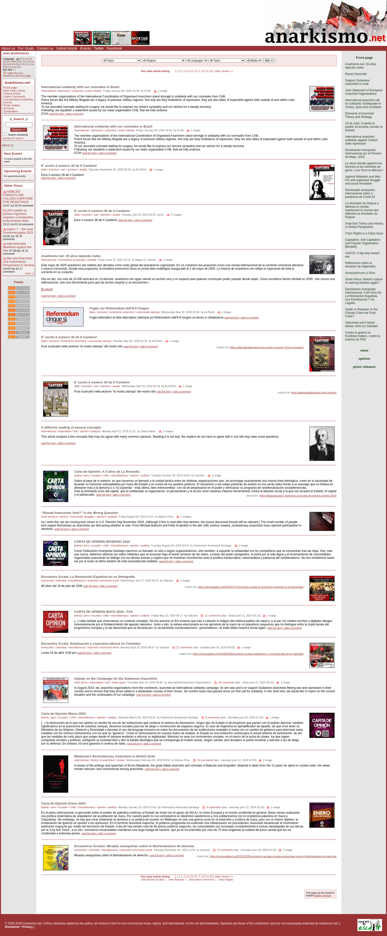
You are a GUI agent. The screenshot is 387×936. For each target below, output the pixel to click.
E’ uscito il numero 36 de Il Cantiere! (102, 211)
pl (5, 64)
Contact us (45, 48)
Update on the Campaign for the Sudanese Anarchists (115, 678)
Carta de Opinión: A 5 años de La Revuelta (106, 471)
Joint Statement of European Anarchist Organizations (364, 92)
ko (19, 67)
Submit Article (66, 48)
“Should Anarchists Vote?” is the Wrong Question (79, 513)
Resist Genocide (356, 74)
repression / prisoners (71, 90)
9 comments (213, 807)
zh (23, 64)
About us (8, 48)
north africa (80, 682)
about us (7, 145)
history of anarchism (103, 760)
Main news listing (14, 90)
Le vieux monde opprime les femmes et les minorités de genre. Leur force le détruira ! (364, 167)
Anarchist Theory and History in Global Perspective (364, 225)
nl (29, 61)
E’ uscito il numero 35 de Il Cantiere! (69, 337)
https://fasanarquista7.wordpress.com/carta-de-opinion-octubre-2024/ (298, 495)
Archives (8, 108)
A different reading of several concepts (71, 427)
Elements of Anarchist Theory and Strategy (359, 115)
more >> (29, 273)
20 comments (226, 682)
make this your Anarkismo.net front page (17, 74)
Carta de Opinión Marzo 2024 (63, 713)
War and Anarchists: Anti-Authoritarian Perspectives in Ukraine (18, 262)
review (120, 760)
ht (14, 64)
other (14, 61)
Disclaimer (12, 927)
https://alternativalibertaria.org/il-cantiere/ (314, 392)
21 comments (184, 647)
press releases (364, 367)
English (46, 289)
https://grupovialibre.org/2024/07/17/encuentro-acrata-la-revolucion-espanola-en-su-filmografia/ (250, 587)
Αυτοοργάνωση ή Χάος (360, 273)
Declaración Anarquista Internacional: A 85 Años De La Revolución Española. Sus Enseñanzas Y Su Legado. (363, 296)
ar (33, 61)
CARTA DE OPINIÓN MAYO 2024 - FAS (103, 612)
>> (14, 69)
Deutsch (327, 895)
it (30, 58)
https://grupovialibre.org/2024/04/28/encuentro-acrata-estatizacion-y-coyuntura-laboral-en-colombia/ (248, 654)
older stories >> (224, 71)
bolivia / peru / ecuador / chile (91, 475)
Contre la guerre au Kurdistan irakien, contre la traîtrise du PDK (362, 336)
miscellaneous (119, 475)
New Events (13, 153)
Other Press (13, 185)
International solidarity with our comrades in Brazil (80, 87)
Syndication (10, 111)
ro (10, 67)
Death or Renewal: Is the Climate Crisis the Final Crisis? (361, 313)
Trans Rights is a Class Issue (364, 233)
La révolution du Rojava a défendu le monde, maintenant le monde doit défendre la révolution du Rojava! (362, 210)
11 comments (213, 615)
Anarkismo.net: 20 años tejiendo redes (71, 256)
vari (63, 169)
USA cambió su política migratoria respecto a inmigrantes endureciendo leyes (18, 216)
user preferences (16, 53)
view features (176, 879)
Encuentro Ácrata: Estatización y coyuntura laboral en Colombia (90, 643)
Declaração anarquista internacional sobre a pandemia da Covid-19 (360, 193)
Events (85, 48)
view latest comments (201, 879)
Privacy (27, 927)
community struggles (82, 516)
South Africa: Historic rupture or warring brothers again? (364, 281)
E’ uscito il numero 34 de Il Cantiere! (102, 382)
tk (8, 61)
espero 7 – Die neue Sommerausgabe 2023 (18, 230)
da (5, 67)
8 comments (212, 717)
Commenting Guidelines (18, 99)
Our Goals (26, 48)
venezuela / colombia (53, 580)
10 (211, 71)
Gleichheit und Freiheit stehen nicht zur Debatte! (361, 324)
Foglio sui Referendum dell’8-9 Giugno (119, 308)
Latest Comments (14, 96)
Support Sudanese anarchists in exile (357, 82)
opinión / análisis (140, 475)
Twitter (99, 48)
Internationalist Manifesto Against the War (17, 247)
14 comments (205, 760)
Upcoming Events (18, 171)
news (364, 350)
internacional (48, 259)
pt (4, 61)
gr (20, 61)
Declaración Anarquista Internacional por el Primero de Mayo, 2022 (363, 153)
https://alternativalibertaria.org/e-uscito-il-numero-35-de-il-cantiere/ (266, 347)
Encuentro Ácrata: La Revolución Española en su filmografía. (88, 577)
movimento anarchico (122, 312)
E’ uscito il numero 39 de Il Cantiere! (69, 166)
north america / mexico (54, 516)
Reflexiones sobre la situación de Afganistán (360, 264)
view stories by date (152, 879)
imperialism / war (68, 431)
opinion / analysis (90, 431)
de (9, 64)
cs (28, 64)
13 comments (225, 849)
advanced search (13, 138)
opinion (364, 358)
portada (92, 259)
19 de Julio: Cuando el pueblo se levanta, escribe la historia (364, 127)
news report (119, 682)
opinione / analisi (77, 169)
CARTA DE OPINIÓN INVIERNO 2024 (102, 541)
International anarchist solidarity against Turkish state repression (361, 140)
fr (22, 58)
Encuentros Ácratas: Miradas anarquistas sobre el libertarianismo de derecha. (134, 846)
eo (15, 67)
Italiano (318, 895)
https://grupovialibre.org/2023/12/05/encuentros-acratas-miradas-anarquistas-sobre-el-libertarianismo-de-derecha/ (273, 856)
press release (94, 90)
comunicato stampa (148, 312)
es (26, 58)
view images (226, 879)
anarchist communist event (103, 580)
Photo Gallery (11, 105)
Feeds (18, 282)
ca (32, 64)
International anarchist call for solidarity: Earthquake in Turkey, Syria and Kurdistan (363, 103)
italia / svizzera (50, 169)
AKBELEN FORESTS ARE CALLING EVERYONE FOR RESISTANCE (18, 197)
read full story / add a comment (66, 113)
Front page (10, 87)
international (48, 90)
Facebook (114, 48)
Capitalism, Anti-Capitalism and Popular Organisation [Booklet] (362, 243)
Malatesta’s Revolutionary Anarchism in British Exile (114, 756)
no (24, 61)
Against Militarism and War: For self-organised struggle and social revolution (363, 180)
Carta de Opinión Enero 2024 (63, 803)
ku (18, 64)
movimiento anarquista (71, 259)
